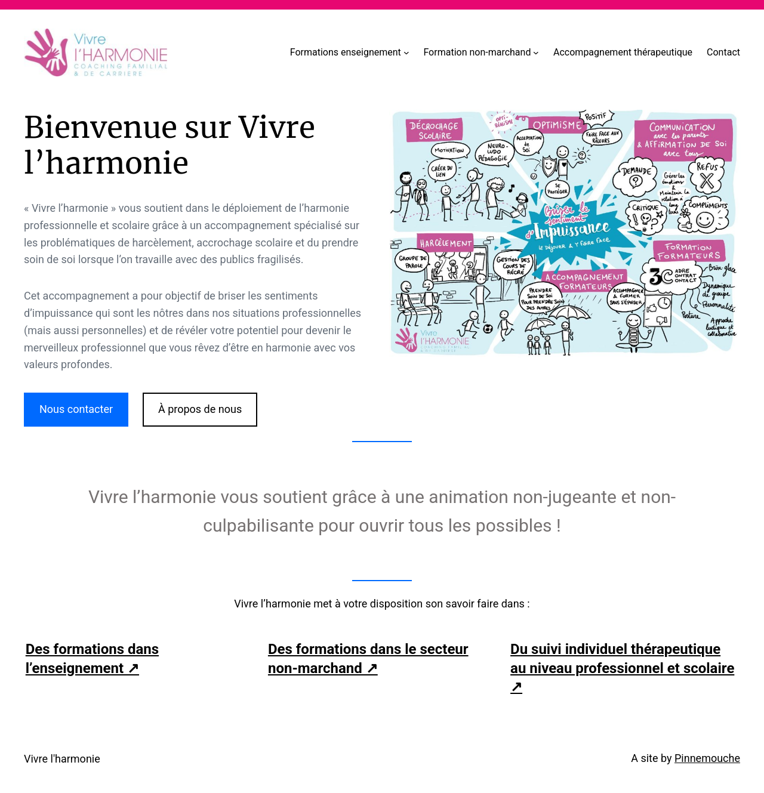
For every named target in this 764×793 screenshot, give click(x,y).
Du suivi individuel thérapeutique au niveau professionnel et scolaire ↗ (622, 668)
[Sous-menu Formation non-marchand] (536, 52)
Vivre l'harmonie (62, 758)
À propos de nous (200, 409)
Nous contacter (76, 409)
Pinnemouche (707, 758)
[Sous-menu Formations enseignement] (406, 52)
